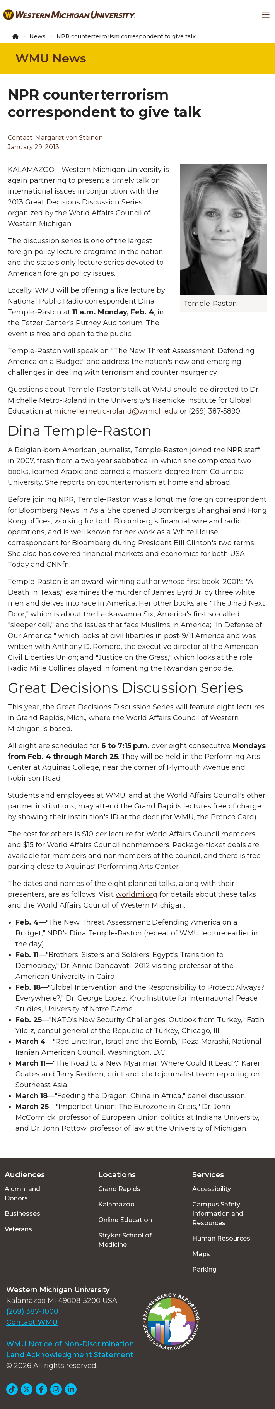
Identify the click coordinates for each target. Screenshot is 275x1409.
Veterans (18, 1229)
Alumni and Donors (22, 1193)
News (37, 36)
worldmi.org (136, 894)
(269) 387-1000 (32, 1311)
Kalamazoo (116, 1204)
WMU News (50, 58)
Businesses (22, 1213)
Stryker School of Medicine (125, 1240)
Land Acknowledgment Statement (69, 1355)
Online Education (125, 1220)
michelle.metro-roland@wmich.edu (116, 411)
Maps (201, 1254)
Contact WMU (32, 1322)
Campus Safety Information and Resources (217, 1214)
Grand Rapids (119, 1189)
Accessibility (211, 1189)
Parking (204, 1269)
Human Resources (221, 1238)
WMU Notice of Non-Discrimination (70, 1344)
